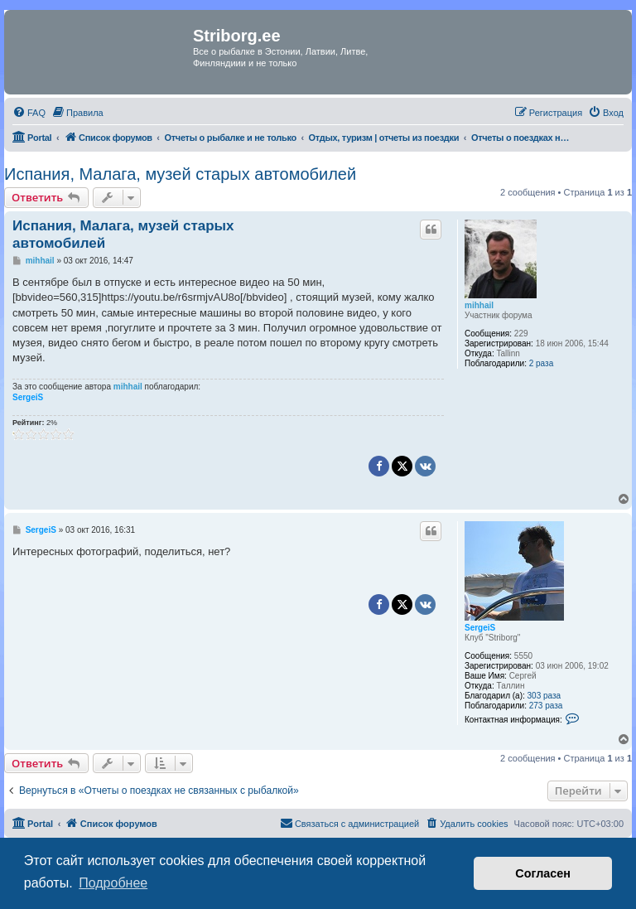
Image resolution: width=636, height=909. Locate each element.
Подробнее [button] (113, 883)
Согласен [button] (543, 873)
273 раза (546, 705)
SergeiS (27, 397)
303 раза (544, 695)
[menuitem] (29, 113)
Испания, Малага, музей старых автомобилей (180, 174)
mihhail (479, 305)
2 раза (541, 363)
